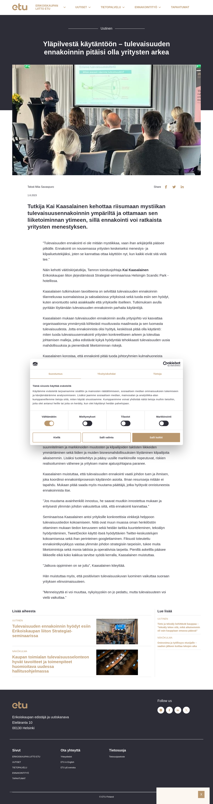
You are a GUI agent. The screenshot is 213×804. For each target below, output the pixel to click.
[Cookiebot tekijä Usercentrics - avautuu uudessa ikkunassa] (165, 364)
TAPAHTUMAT (19, 778)
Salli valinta (107, 437)
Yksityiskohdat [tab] (106, 373)
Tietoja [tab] (157, 373)
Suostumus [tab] (56, 373)
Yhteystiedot (66, 757)
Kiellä (56, 437)
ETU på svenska (68, 767)
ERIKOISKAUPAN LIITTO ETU (26, 757)
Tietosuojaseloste (117, 757)
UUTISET (16, 762)
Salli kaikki (156, 437)
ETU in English (67, 762)
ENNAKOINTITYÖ (20, 773)
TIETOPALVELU (19, 767)
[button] (50, 7)
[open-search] (196, 7)
